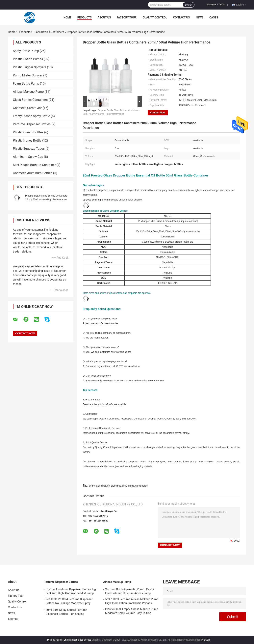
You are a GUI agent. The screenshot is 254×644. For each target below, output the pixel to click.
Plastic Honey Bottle (27, 140)
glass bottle (141, 485)
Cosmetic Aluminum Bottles (32, 173)
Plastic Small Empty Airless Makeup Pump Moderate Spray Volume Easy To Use (131, 611)
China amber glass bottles (77, 639)
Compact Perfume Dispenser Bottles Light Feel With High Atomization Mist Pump (72, 591)
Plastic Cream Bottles (28, 132)
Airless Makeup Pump (28, 92)
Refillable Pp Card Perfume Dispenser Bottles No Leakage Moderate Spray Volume (69, 602)
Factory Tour (127, 17)
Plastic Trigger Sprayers (29, 67)
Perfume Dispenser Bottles (32, 124)
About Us (104, 17)
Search (188, 4)
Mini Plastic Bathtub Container (34, 165)
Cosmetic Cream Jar (27, 108)
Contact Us (181, 17)
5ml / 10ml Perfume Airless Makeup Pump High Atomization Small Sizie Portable (131, 601)
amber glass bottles (99, 485)
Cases (213, 17)
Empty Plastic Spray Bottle (31, 116)
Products (84, 17)
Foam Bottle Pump (26, 83)
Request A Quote (216, 4)
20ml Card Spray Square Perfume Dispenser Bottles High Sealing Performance (66, 612)
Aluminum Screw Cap (28, 157)
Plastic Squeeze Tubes (29, 148)
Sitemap (13, 618)
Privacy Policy (54, 639)
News (199, 17)
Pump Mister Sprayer (27, 75)
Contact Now (157, 112)
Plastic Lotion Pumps (28, 59)
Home (67, 17)
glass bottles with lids (122, 485)
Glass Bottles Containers (49, 32)
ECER (207, 639)
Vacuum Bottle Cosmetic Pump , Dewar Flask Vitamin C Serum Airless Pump (129, 591)
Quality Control (154, 17)
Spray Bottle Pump (26, 51)
